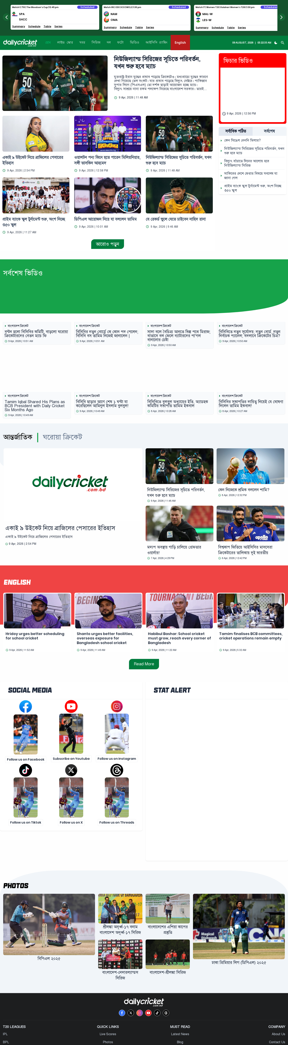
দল (109, 43)
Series (59, 26)
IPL (5, 1004)
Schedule (35, 26)
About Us (278, 1004)
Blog (180, 1012)
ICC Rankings (108, 1028)
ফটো (120, 43)
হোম (48, 43)
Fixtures (108, 1020)
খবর (82, 43)
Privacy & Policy (273, 1020)
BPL (6, 1012)
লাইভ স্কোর (65, 43)
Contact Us (277, 1012)
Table (48, 26)
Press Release (180, 1020)
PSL (6, 1020)
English (180, 42)
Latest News (180, 1004)
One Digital (152, 1039)
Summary (19, 26)
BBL (6, 1028)
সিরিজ (96, 43)
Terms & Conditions (271, 1028)
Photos (15, 855)
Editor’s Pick (180, 1028)
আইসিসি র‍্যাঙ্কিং (157, 43)
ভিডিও (134, 43)
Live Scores (108, 1004)
